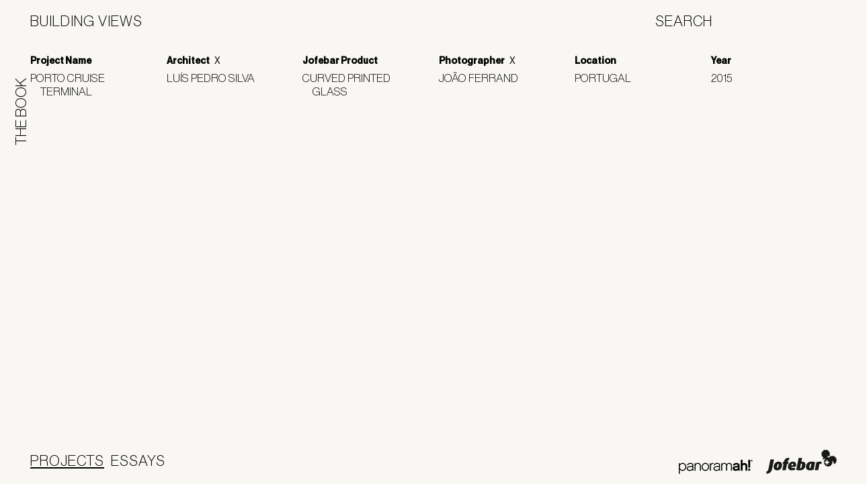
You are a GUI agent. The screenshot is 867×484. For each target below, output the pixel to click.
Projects (67, 460)
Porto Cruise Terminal (72, 84)
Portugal (608, 77)
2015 (726, 77)
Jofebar (801, 462)
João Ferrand (483, 77)
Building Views (86, 21)
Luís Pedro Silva (216, 77)
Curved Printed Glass (351, 84)
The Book (21, 111)
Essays (138, 460)
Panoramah (715, 467)
